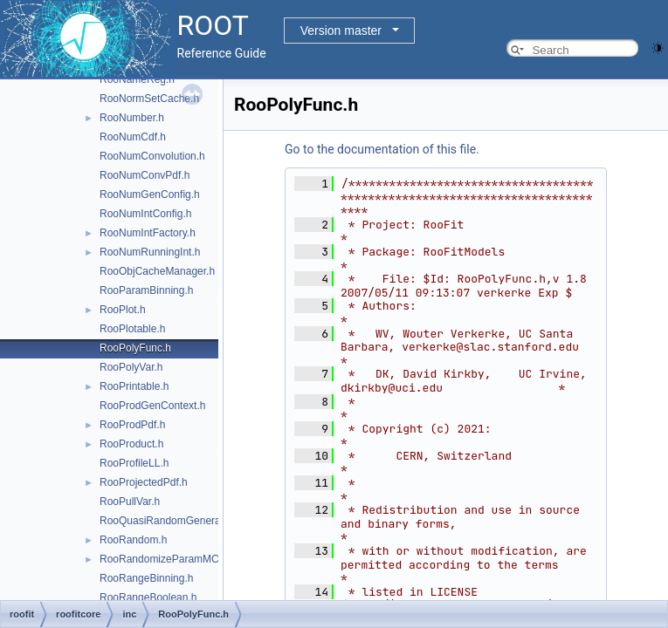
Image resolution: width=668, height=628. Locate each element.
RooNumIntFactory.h (148, 233)
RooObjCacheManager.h (157, 271)
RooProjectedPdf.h (144, 482)
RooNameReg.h (137, 79)
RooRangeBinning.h (146, 578)
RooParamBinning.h (146, 290)
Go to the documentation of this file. (382, 149)
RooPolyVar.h (131, 367)
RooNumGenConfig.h (150, 194)
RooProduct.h (131, 444)
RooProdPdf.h (132, 425)
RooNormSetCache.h (149, 98)
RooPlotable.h (132, 329)
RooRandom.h (133, 540)
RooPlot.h (123, 310)
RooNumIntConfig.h (145, 214)
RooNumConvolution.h (152, 156)
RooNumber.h (132, 118)
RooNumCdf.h (133, 137)
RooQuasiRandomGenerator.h (170, 521)
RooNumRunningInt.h (150, 252)
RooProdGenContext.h (152, 405)
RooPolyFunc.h (135, 348)
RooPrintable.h (134, 386)
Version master (341, 31)
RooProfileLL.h (134, 463)
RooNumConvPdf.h (144, 175)
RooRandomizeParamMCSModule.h (184, 559)
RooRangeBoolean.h (148, 597)
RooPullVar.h (130, 501)
